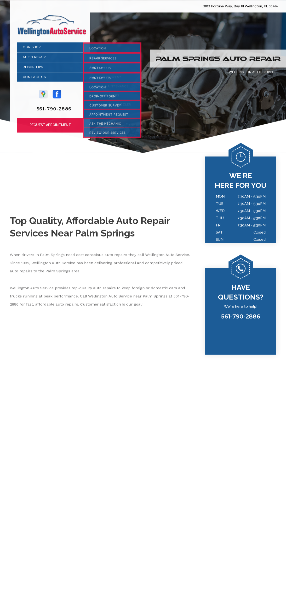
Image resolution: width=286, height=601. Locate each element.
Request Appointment (50, 127)
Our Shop (32, 49)
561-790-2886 (54, 110)
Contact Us (34, 79)
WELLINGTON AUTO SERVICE (252, 74)
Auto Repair (34, 59)
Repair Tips (33, 69)
